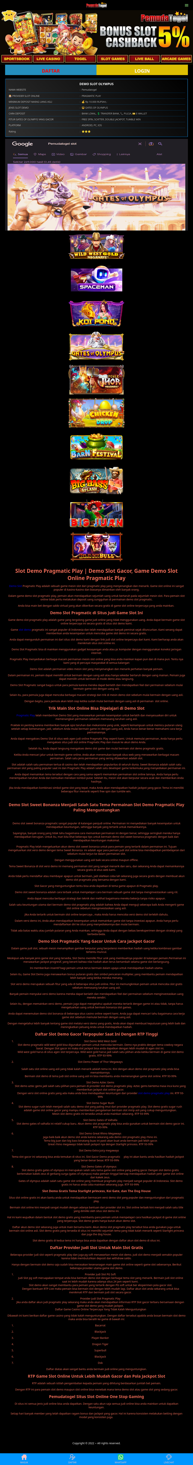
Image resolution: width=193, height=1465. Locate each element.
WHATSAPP (120, 1459)
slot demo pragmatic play (154, 1093)
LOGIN (142, 71)
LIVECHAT (169, 1459)
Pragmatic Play (25, 715)
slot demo (25, 629)
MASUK (24, 1459)
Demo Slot (15, 586)
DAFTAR (51, 71)
